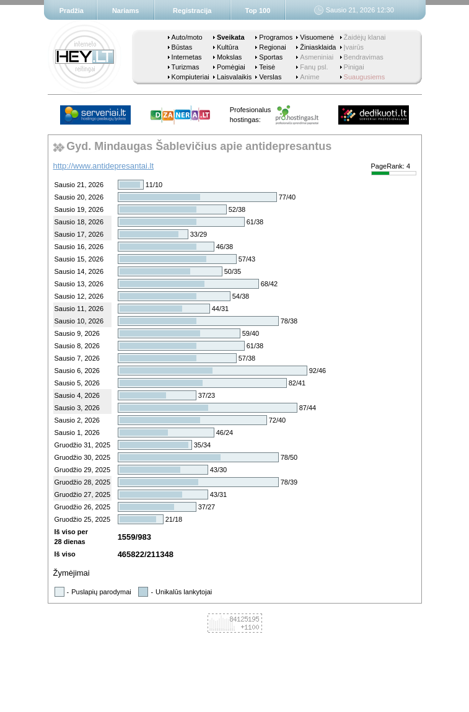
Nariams (125, 10)
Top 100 (258, 10)
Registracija (192, 10)
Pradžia (71, 10)
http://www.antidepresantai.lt (103, 165)
